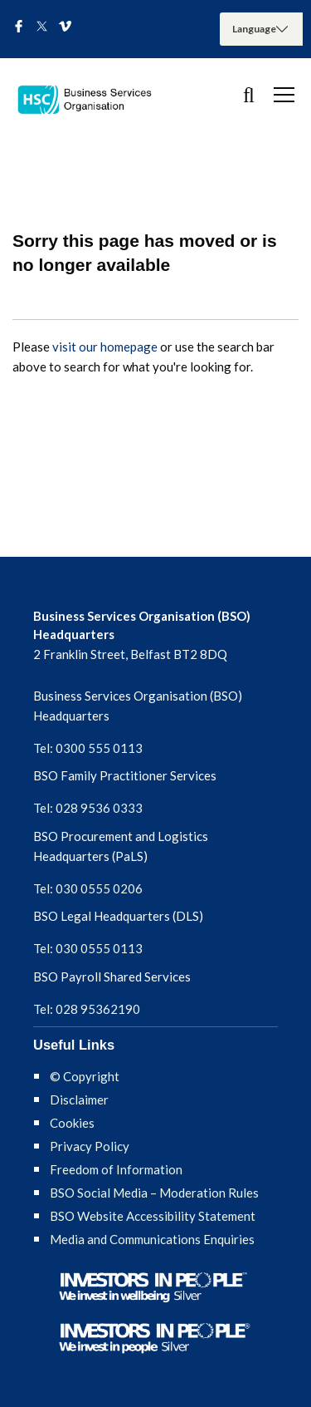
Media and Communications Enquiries (152, 1239)
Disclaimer (79, 1099)
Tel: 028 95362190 (86, 1008)
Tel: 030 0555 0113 (88, 948)
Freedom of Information (116, 1169)
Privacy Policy (89, 1146)
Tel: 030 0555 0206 (88, 888)
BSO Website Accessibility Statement (152, 1215)
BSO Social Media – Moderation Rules (154, 1192)
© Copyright (84, 1076)
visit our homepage (105, 346)
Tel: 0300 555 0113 (88, 747)
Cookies (72, 1122)
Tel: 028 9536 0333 (88, 807)
